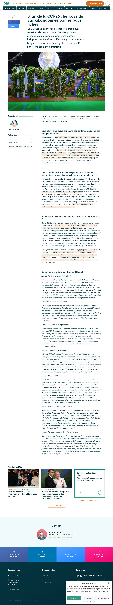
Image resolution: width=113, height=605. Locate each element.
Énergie (41, 8)
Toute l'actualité (56, 505)
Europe (49, 8)
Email (79, 492)
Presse (44, 575)
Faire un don (95, 3)
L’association (17, 3)
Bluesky (13, 26)
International (82, 8)
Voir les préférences (103, 598)
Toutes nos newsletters (89, 500)
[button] (109, 583)
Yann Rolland (28, 600)
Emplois (31, 8)
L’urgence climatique (32, 3)
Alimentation (10, 8)
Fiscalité (59, 8)
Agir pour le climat (49, 3)
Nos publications (66, 3)
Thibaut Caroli (38, 600)
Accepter (74, 598)
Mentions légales (56, 600)
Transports (103, 8)
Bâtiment (21, 8)
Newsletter (46, 586)
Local (93, 8)
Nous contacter (13, 589)
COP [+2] (11, 17)
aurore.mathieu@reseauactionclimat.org (60, 537)
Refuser (89, 598)
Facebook (14, 22)
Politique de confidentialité (88, 602)
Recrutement (46, 579)
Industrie (69, 8)
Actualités (45, 582)
